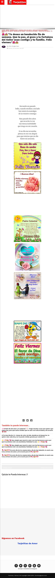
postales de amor (31, 31)
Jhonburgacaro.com (40, 575)
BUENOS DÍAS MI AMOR (25, 30)
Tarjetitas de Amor (27, 543)
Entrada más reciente (46, 467)
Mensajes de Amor (19, 31)
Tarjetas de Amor (44, 31)
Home (3, 30)
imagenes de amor (7, 31)
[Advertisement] (27, 16)
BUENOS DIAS (14, 30)
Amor (7, 30)
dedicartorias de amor (40, 30)
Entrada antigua (7, 467)
